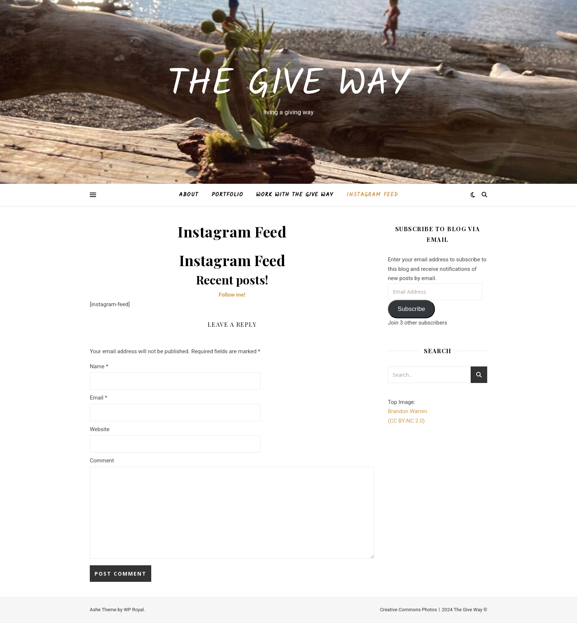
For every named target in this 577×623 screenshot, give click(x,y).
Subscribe (411, 308)
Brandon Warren (407, 411)
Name (99, 366)
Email (98, 397)
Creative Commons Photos (408, 609)
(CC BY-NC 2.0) (406, 421)
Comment (102, 460)
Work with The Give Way (294, 194)
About (188, 194)
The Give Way (288, 85)
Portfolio (227, 194)
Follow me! (232, 294)
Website (100, 429)
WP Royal (134, 609)
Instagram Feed (372, 194)
